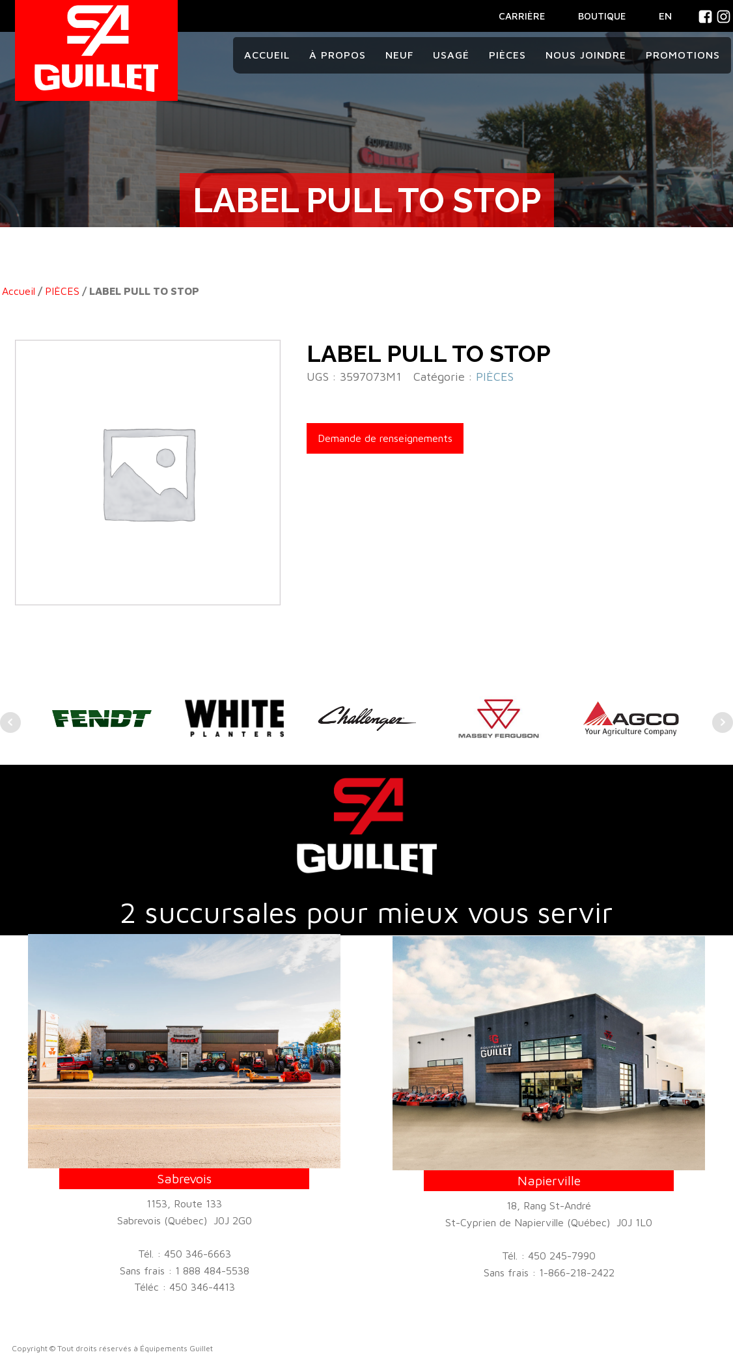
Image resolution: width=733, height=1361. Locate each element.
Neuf (399, 55)
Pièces (507, 55)
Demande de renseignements (385, 438)
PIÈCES (62, 291)
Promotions (683, 55)
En (665, 15)
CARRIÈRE (522, 15)
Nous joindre (586, 55)
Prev (10, 722)
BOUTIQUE (602, 15)
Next (722, 722)
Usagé (451, 55)
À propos (337, 55)
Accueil (267, 55)
